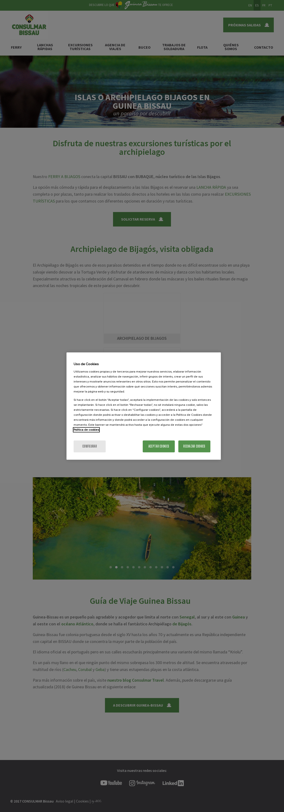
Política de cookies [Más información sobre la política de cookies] (86, 430)
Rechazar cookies (194, 446)
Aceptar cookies (158, 446)
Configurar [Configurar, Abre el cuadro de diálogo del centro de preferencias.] (89, 446)
